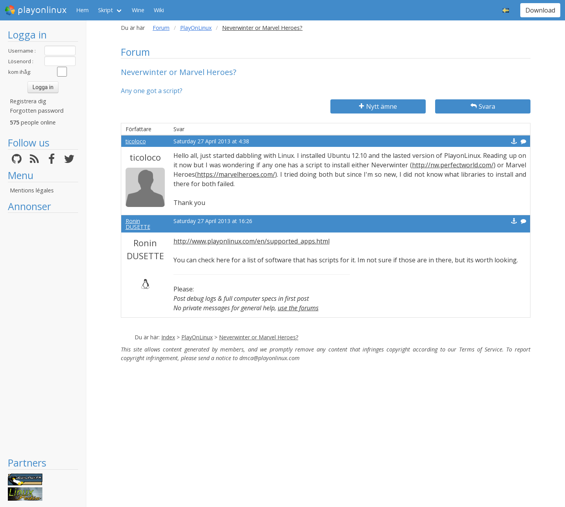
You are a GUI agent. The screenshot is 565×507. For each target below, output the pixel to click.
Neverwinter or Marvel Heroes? (258, 337)
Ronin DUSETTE (138, 224)
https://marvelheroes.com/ (236, 174)
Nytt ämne (378, 106)
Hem (82, 10)
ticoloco (136, 141)
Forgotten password (37, 110)
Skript (105, 10)
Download (540, 10)
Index (168, 337)
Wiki (159, 10)
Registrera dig (28, 101)
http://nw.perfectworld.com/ (453, 165)
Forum (161, 27)
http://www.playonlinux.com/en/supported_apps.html (251, 241)
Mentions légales (32, 190)
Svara (482, 106)
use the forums (298, 308)
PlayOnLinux (196, 27)
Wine (138, 10)
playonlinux (36, 10)
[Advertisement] (43, 334)
